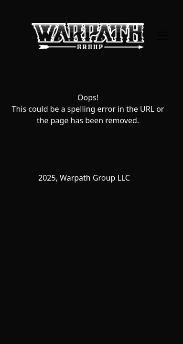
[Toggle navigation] (162, 36)
